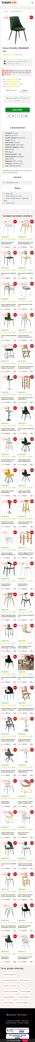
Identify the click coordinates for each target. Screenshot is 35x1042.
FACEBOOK (12, 1015)
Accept (25, 1040)
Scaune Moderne (9, 997)
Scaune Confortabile (10, 991)
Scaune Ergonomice (10, 980)
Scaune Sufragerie (22, 1003)
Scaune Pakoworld (16, 11)
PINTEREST (22, 1015)
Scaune (5, 11)
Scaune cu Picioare (9, 986)
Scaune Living (8, 1003)
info (15, 247)
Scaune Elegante (23, 997)
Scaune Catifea (25, 991)
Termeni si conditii (13, 1021)
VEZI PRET (17, 109)
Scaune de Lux (25, 980)
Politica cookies (23, 1023)
